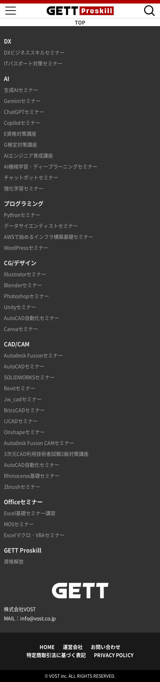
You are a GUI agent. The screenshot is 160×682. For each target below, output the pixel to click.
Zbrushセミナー (22, 486)
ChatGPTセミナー (24, 111)
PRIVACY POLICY (114, 654)
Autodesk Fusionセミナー (33, 355)
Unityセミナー (20, 306)
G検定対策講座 (20, 144)
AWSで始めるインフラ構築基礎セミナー (48, 236)
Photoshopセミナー (26, 295)
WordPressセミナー (26, 247)
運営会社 (73, 646)
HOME (47, 646)
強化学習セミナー (23, 188)
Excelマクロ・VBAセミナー (34, 534)
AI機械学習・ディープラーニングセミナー (50, 166)
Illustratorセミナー (25, 273)
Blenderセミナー (23, 284)
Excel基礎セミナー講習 (29, 512)
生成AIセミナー (21, 89)
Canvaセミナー (21, 328)
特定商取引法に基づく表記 (56, 654)
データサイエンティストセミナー (41, 225)
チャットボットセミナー (31, 177)
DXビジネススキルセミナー (34, 52)
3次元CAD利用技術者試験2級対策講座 (46, 453)
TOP (80, 22)
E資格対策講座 (20, 133)
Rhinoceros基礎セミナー (32, 475)
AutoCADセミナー (24, 366)
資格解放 (14, 561)
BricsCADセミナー (24, 409)
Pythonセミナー (22, 214)
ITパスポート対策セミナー (33, 63)
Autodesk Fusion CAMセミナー (39, 442)
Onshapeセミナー (24, 431)
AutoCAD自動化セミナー (31, 317)
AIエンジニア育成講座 (28, 155)
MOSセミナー (19, 523)
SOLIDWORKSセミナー (29, 377)
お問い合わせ (105, 646)
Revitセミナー (19, 387)
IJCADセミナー (21, 420)
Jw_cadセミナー (23, 398)
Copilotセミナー (22, 122)
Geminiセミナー (22, 100)
